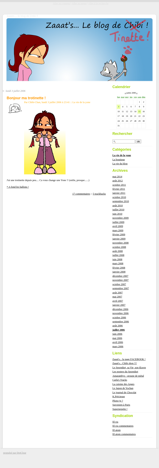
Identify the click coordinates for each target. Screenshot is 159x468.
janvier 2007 (118, 305)
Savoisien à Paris (121, 404)
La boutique (118, 159)
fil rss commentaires (123, 425)
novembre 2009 (120, 217)
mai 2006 (117, 338)
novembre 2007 (120, 280)
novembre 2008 (120, 242)
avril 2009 (117, 226)
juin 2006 (117, 334)
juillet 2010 (118, 209)
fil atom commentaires (124, 434)
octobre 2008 (119, 247)
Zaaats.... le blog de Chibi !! (22, 16)
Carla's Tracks (119, 379)
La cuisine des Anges (123, 384)
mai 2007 (117, 296)
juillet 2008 (118, 255)
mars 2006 (117, 346)
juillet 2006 (118, 329)
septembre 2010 (120, 201)
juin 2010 (117, 213)
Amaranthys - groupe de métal (128, 375)
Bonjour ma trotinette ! (26, 98)
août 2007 (117, 292)
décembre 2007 (120, 276)
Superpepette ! (119, 409)
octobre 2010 (119, 197)
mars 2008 (117, 263)
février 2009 (118, 234)
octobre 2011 (119, 184)
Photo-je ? (117, 400)
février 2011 (118, 189)
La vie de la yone (81, 102)
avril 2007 (117, 301)
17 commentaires (81, 193)
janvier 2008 (118, 271)
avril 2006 (117, 342)
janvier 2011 (118, 193)
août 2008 (117, 251)
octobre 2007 (119, 284)
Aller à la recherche (98, 3)
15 (139, 111)
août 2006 (117, 325)
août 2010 (117, 205)
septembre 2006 (120, 321)
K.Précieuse (118, 396)
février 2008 (118, 267)
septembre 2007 (120, 288)
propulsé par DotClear (14, 452)
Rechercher (122, 134)
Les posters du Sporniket (125, 371)
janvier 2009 (118, 238)
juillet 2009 (118, 222)
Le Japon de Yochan (122, 388)
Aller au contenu (61, 3)
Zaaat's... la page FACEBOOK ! (129, 359)
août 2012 (117, 180)
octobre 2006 (119, 317)
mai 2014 (117, 176)
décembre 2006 (120, 309)
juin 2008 (117, 259)
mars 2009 (117, 230)
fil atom (116, 430)
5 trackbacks (99, 193)
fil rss (115, 421)
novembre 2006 (120, 313)
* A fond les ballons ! (18, 186)
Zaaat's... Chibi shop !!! (124, 363)
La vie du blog (119, 163)
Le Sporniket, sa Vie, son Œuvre (129, 367)
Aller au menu (79, 3)
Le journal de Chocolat (124, 392)
